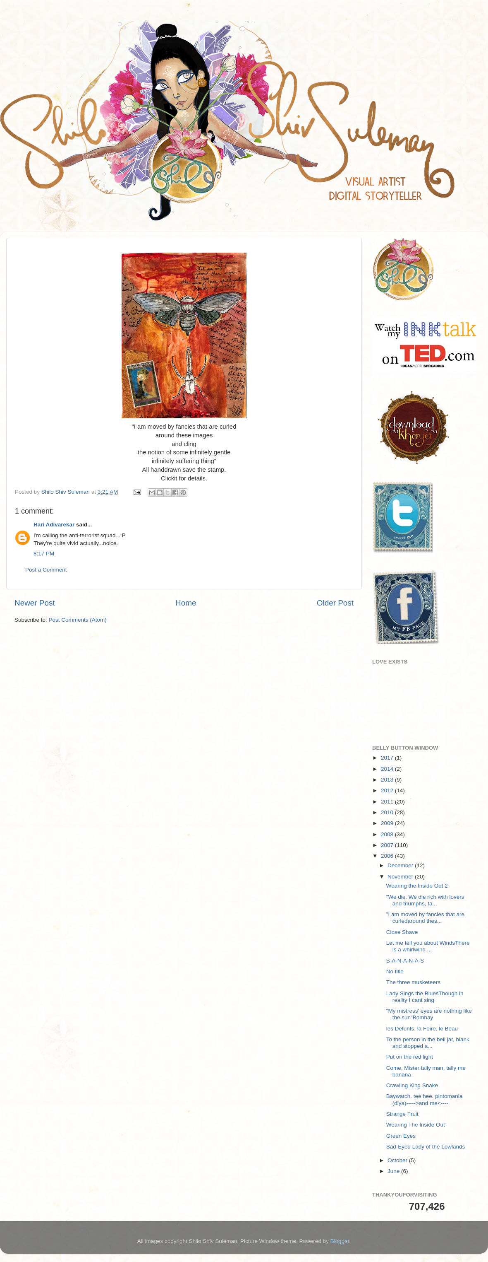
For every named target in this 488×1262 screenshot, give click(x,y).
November (401, 877)
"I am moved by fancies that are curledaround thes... (425, 917)
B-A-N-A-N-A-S (405, 961)
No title (395, 971)
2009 (388, 823)
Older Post (335, 602)
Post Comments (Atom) (78, 620)
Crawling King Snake (412, 1085)
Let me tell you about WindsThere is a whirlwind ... (428, 946)
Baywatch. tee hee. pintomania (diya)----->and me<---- (424, 1099)
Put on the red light (409, 1057)
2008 (388, 834)
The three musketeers (413, 982)
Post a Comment (46, 570)
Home (185, 602)
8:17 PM (43, 553)
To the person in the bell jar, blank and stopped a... (427, 1042)
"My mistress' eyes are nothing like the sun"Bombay (429, 1014)
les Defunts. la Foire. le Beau (422, 1029)
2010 (388, 812)
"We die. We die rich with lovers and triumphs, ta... (425, 900)
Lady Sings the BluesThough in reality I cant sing (425, 996)
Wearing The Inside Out (415, 1125)
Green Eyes (401, 1136)
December (401, 865)
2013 (388, 780)
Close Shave (402, 932)
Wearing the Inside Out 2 (417, 886)
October (398, 1160)
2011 (388, 802)
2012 (388, 790)
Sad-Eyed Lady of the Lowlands (425, 1147)
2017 (388, 758)
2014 (388, 769)
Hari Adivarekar (53, 524)
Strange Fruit (402, 1114)
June (394, 1171)
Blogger (339, 1241)
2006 (388, 856)
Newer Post (34, 602)
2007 (388, 845)
